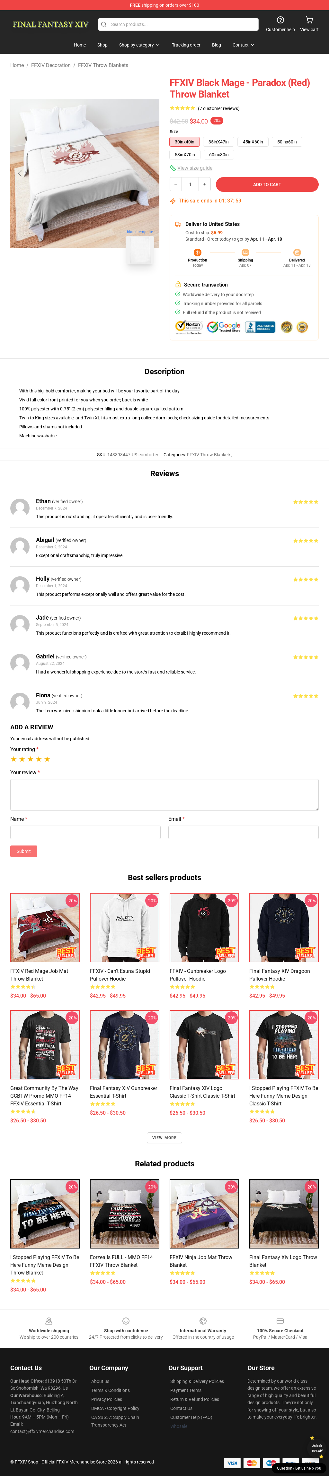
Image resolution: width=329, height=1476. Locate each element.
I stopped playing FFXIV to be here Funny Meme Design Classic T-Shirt (283, 1096)
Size (174, 131)
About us (100, 1381)
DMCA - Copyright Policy (115, 1408)
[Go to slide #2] (101, 283)
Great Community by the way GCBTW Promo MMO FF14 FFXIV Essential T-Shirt (44, 1096)
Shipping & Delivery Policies (197, 1381)
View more (164, 1138)
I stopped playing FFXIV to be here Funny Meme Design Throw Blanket (44, 1265)
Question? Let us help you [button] (299, 1468)
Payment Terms (185, 1390)
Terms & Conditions (110, 1390)
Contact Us (181, 1408)
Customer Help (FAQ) (191, 1417)
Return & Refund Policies (194, 1399)
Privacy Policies (106, 1399)
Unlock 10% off (317, 1448)
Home (17, 65)
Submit (24, 851)
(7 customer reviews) (219, 108)
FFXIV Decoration (51, 65)
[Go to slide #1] (68, 283)
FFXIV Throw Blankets (103, 65)
